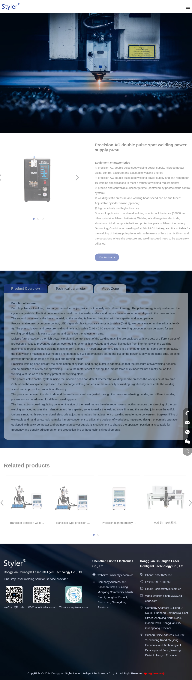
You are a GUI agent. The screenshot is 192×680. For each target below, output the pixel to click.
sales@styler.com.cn (168, 588)
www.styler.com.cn (121, 575)
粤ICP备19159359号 (154, 673)
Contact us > (109, 257)
